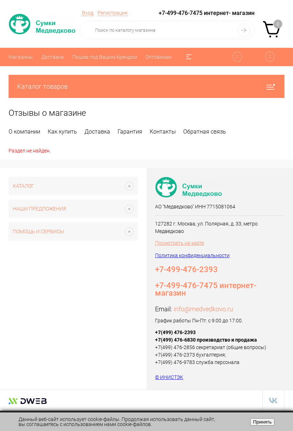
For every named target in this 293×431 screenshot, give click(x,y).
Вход (87, 13)
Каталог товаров (146, 86)
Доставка (52, 57)
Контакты (163, 131)
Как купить (62, 131)
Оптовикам (158, 57)
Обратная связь (204, 131)
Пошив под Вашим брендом (104, 57)
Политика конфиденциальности (192, 255)
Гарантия (130, 131)
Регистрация (113, 13)
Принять (262, 422)
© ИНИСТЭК (169, 377)
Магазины (21, 57)
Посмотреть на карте (179, 243)
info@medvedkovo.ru (203, 309)
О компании (24, 131)
